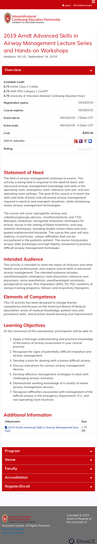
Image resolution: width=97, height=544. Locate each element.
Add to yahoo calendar (81, 141)
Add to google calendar (76, 141)
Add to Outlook (90, 141)
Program (12, 451)
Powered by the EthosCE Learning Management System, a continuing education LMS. (82, 541)
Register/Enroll (17, 486)
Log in (68, 6)
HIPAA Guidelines (13, 533)
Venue (10, 460)
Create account (84, 5)
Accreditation (16, 478)
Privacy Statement (13, 529)
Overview (13, 70)
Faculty (11, 469)
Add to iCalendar (85, 141)
